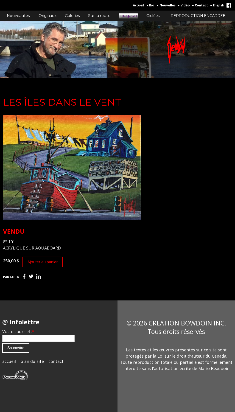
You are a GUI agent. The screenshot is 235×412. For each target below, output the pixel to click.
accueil (9, 361)
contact (56, 361)
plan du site (32, 361)
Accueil (138, 5)
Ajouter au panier (43, 261)
